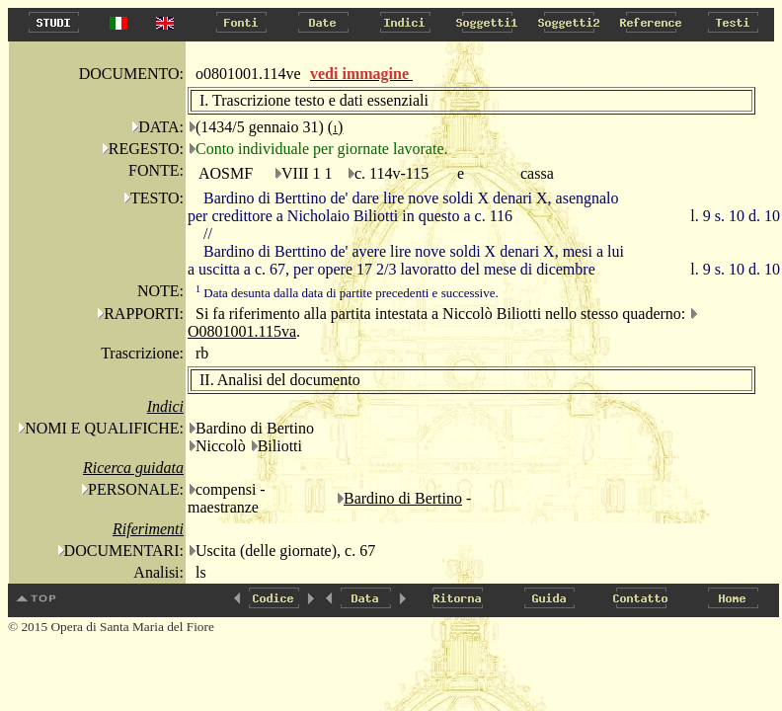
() (336, 126)
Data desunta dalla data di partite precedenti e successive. (347, 292)
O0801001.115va (242, 331)
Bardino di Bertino (403, 498)
